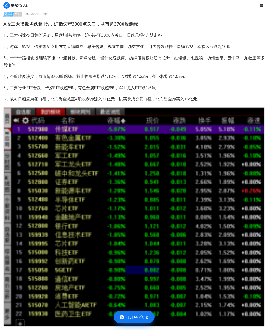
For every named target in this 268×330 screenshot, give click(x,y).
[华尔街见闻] (16, 5)
